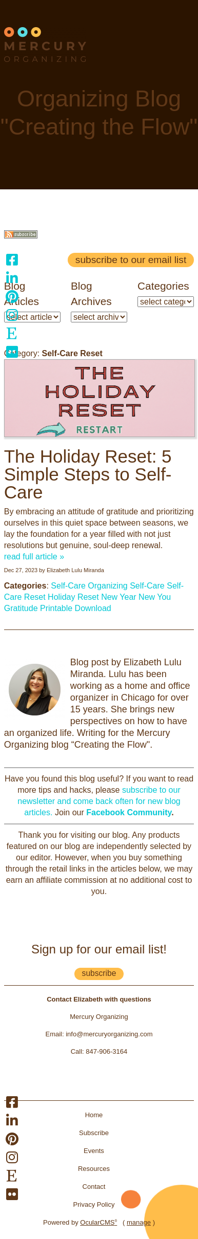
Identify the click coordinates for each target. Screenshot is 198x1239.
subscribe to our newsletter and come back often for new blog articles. (99, 801)
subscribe (99, 973)
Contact (94, 1186)
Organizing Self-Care (126, 585)
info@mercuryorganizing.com (109, 1034)
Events (94, 1151)
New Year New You (136, 597)
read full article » (34, 556)
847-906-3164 (106, 1051)
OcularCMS (98, 1222)
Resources (94, 1168)
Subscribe (94, 1133)
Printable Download (75, 608)
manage (139, 1222)
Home (94, 1115)
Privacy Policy (94, 1204)
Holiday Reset (73, 597)
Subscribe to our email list (130, 259)
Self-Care (68, 585)
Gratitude (21, 608)
